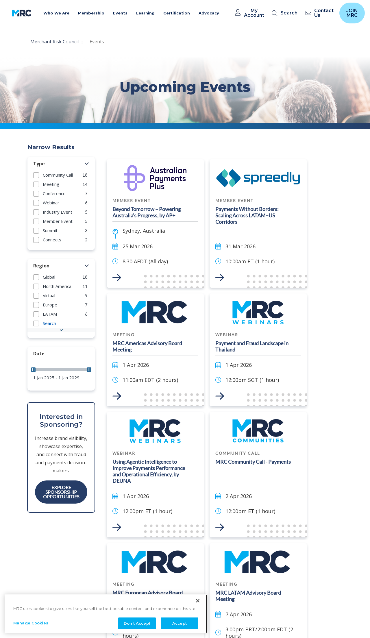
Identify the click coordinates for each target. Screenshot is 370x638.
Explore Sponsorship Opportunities (61, 491)
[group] (61, 175)
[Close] (197, 617)
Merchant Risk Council (54, 41)
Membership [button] (91, 13)
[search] (286, 13)
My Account (254, 13)
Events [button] (120, 13)
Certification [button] (176, 13)
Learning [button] (145, 13)
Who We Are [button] (56, 13)
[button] (87, 164)
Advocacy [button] (209, 13)
